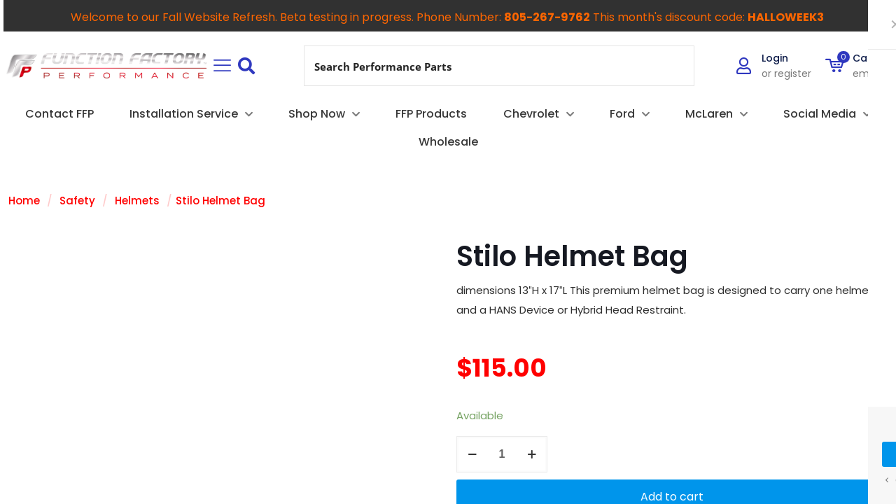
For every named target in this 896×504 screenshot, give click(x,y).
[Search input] (482, 66)
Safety (77, 200)
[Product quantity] (501, 454)
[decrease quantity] (472, 454)
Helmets (137, 200)
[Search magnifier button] (674, 65)
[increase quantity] (531, 454)
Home (24, 200)
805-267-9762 (547, 17)
